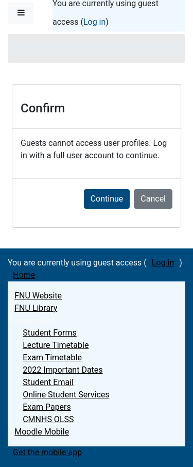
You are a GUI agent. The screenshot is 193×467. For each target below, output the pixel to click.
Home (24, 275)
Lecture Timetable (56, 345)
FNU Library (35, 308)
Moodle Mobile (41, 432)
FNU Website (38, 296)
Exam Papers (47, 407)
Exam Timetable (52, 357)
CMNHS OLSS (48, 419)
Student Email (48, 382)
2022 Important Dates (62, 370)
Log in (94, 22)
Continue (107, 199)
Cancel (153, 199)
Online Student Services (66, 394)
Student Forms (50, 333)
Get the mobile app (47, 452)
